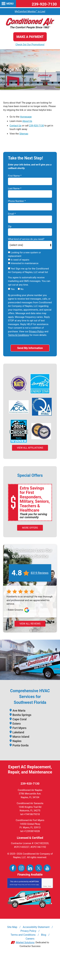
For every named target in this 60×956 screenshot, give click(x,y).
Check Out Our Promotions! (30, 44)
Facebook (12, 868)
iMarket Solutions (25, 942)
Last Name (14, 188)
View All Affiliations (30, 447)
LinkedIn (30, 868)
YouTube (47, 868)
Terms (49, 886)
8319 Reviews (39, 573)
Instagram (21, 868)
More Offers (30, 527)
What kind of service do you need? (26, 239)
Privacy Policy (36, 331)
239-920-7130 (44, 4)
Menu (10, 3)
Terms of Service (31, 884)
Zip (9, 226)
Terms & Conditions (18, 335)
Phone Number (17, 201)
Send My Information (30, 348)
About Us (27, 121)
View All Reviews (30, 623)
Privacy (45, 886)
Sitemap (23, 133)
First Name (14, 175)
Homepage (26, 116)
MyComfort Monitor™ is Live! (30, 11)
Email (12, 213)
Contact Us (15, 125)
